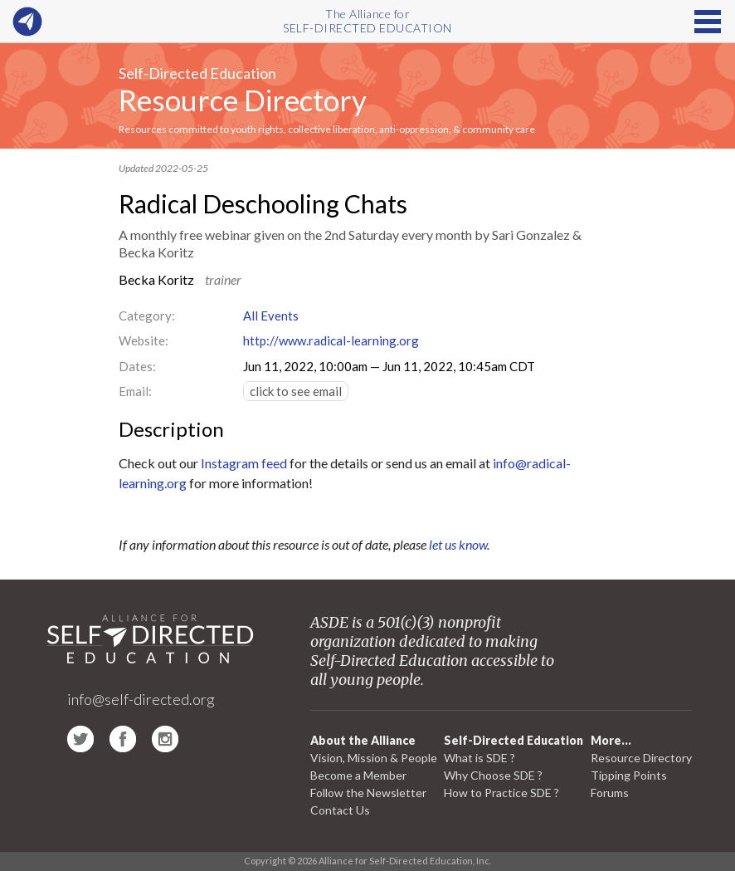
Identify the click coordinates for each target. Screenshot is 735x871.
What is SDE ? (479, 758)
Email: (135, 391)
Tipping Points (629, 775)
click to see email (296, 391)
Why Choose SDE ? (493, 775)
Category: (147, 315)
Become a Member (358, 775)
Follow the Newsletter (368, 792)
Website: (143, 340)
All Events (271, 315)
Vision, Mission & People (373, 758)
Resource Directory (243, 99)
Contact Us (340, 810)
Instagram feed (244, 463)
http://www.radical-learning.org (331, 340)
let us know (458, 544)
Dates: (137, 366)
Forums (610, 792)
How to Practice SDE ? (501, 792)
